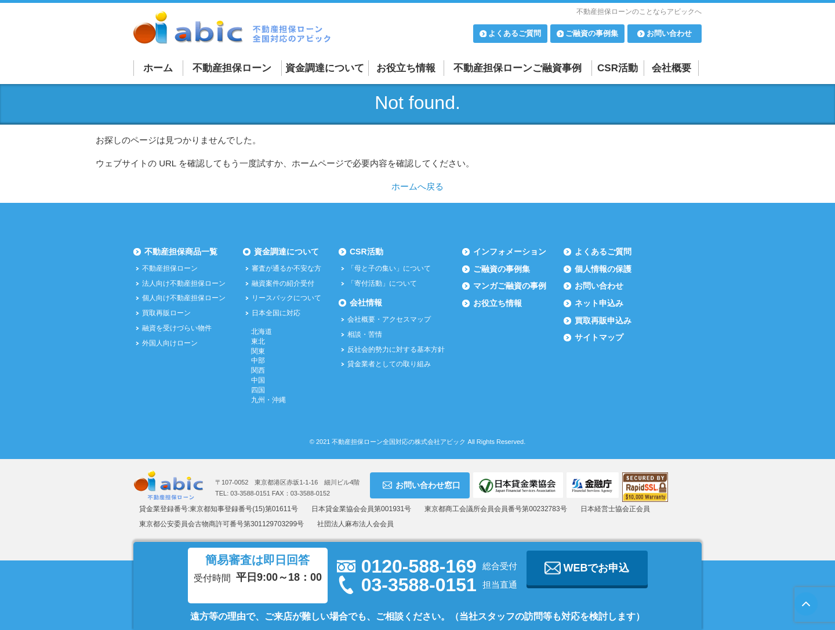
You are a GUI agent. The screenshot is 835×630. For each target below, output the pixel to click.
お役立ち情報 (405, 68)
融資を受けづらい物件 (177, 328)
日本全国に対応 (276, 313)
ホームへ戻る (417, 186)
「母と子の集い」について (389, 268)
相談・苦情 (364, 334)
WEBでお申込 (587, 568)
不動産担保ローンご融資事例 (517, 68)
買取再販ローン (166, 313)
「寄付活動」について (382, 283)
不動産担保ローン (232, 68)
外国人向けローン (170, 343)
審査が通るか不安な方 (286, 268)
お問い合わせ (599, 285)
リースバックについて (286, 298)
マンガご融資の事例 (509, 285)
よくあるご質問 (603, 251)
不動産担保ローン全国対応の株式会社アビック (399, 441)
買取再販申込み (603, 320)
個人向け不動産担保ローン (184, 298)
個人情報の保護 (603, 269)
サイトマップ (599, 337)
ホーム (158, 68)
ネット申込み (599, 303)
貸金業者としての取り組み (389, 364)
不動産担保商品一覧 (180, 251)
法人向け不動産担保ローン (184, 283)
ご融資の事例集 (501, 269)
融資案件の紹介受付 (283, 283)
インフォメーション (509, 251)
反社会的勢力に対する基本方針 (396, 349)
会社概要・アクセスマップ (389, 319)
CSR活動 (617, 68)
